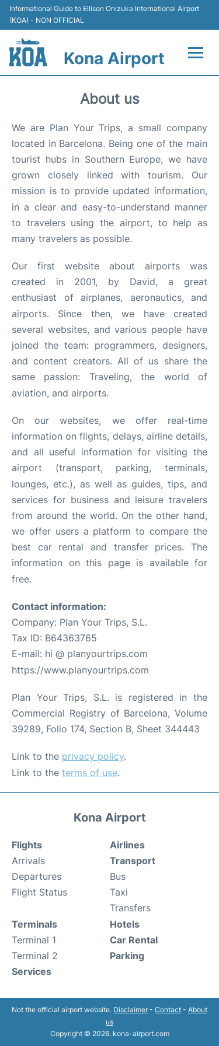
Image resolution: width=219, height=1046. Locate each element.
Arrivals (28, 860)
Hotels (125, 924)
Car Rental (134, 940)
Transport (132, 860)
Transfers (130, 908)
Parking (127, 955)
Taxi (119, 892)
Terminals (34, 924)
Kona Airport (114, 58)
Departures (36, 876)
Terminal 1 (34, 940)
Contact (168, 1009)
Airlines (127, 845)
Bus (118, 876)
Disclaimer (130, 1009)
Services (31, 971)
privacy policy (93, 756)
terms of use (89, 772)
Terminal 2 (35, 955)
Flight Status (39, 892)
